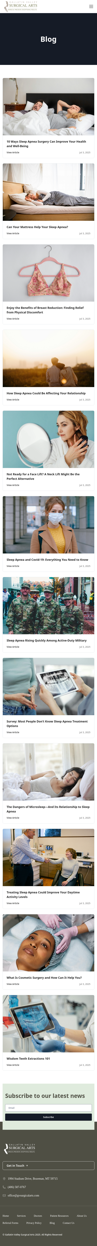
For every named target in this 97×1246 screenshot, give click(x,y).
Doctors (38, 1215)
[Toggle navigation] (91, 6)
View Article (13, 152)
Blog (52, 1223)
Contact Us (68, 1223)
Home (6, 1215)
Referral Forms (10, 1223)
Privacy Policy (34, 1223)
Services (21, 1215)
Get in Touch (17, 1165)
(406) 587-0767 (17, 1187)
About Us (82, 1215)
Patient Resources (59, 1215)
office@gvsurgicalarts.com (23, 1195)
